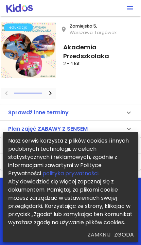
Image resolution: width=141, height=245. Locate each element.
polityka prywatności (70, 173)
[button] (70, 112)
